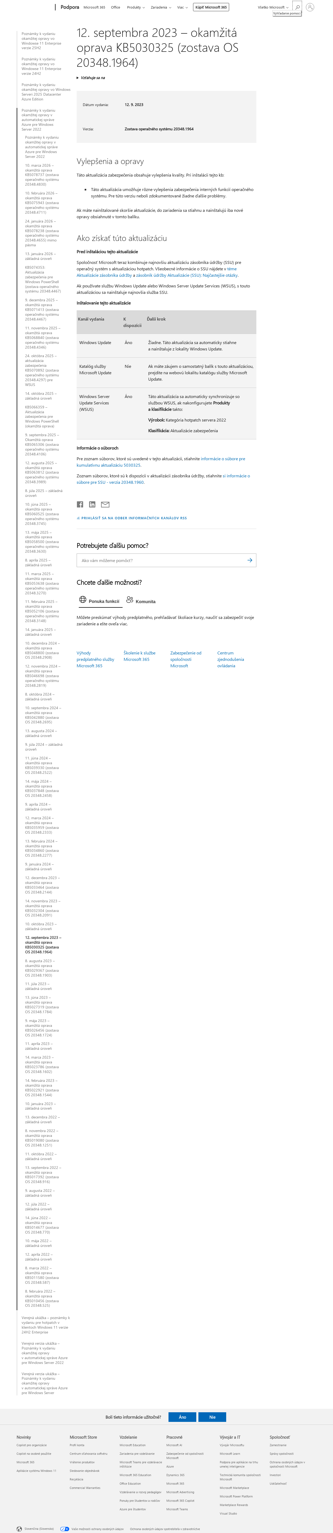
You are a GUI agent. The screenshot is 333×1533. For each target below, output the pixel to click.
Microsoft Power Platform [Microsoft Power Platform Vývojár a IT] (236, 1496)
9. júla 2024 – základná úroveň (43, 747)
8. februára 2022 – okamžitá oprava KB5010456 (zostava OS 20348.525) (42, 1298)
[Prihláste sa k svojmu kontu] (310, 7)
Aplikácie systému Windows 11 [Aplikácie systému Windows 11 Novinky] (36, 1471)
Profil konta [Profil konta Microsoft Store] (77, 1445)
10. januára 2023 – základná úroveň (40, 1106)
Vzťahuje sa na (93, 77)
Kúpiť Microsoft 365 (211, 7)
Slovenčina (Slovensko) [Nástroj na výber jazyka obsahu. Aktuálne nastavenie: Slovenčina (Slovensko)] (39, 1528)
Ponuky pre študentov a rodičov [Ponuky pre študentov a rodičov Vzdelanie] (140, 1501)
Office (115, 7)
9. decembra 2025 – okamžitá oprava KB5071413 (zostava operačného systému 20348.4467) (42, 310)
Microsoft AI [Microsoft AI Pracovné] (174, 1445)
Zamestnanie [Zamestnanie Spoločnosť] (278, 1445)
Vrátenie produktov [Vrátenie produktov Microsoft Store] (82, 1462)
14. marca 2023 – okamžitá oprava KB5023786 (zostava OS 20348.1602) (42, 1064)
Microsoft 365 (94, 7)
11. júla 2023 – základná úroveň (38, 986)
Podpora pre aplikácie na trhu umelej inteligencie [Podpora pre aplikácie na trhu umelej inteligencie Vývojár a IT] (239, 1464)
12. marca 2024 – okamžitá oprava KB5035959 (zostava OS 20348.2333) (42, 825)
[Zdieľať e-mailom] (102, 503)
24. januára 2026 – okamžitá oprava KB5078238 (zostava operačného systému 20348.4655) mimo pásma (42, 233)
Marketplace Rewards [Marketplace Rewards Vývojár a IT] (234, 1505)
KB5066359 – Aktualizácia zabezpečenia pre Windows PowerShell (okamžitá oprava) (42, 417)
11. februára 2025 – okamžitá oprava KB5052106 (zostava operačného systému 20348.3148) (42, 611)
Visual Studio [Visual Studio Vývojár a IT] (228, 1513)
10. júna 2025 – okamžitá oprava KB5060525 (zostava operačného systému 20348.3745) (42, 514)
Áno (182, 1417)
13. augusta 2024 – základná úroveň (41, 733)
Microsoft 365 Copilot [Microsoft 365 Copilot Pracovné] (180, 1501)
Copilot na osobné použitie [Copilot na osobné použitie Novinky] (34, 1454)
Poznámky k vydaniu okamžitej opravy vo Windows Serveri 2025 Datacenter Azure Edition (46, 92)
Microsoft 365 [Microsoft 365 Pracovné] (175, 1483)
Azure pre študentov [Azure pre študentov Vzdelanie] (133, 1509)
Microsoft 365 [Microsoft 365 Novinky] (25, 1462)
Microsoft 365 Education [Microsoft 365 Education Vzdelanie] (135, 1475)
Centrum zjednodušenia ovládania (230, 659)
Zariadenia (159, 7)
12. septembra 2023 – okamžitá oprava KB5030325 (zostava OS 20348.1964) (43, 944)
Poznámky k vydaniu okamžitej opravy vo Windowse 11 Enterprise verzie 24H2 (41, 66)
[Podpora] (69, 7)
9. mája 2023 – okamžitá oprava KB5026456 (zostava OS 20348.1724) (42, 1027)
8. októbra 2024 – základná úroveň (39, 696)
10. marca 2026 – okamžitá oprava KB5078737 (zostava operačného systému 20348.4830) (42, 175)
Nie (212, 1417)
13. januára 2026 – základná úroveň (40, 256)
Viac (180, 7)
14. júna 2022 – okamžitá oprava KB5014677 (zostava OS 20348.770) (42, 1225)
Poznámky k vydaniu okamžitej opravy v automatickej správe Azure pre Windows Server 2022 (38, 120)
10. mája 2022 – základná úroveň (38, 1243)
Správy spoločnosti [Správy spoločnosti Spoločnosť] (282, 1454)
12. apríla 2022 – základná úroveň (39, 1257)
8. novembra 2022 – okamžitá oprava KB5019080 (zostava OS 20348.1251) (42, 1138)
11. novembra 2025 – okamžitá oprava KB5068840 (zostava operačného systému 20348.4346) (42, 338)
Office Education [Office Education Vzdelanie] (130, 1483)
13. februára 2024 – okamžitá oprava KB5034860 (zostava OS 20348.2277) (42, 848)
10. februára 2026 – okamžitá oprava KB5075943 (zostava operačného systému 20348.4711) (42, 203)
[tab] (101, 601)
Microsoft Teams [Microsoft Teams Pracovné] (177, 1509)
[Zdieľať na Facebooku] (80, 503)
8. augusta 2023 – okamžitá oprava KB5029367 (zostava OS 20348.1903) (42, 968)
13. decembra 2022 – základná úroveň (42, 1119)
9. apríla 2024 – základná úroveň (38, 807)
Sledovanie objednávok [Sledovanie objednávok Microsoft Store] (84, 1471)
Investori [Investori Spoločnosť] (275, 1475)
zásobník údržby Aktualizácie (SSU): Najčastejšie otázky (187, 275)
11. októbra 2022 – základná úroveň (41, 1156)
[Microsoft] (35, 7)
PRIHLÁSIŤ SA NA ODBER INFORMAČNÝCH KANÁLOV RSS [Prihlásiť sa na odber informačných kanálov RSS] (134, 518)
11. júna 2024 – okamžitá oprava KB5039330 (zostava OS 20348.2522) (42, 765)
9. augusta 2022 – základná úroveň (40, 1193)
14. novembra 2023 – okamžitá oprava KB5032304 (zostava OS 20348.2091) (42, 908)
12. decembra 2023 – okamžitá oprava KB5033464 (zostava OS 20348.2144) (42, 885)
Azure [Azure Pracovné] (170, 1466)
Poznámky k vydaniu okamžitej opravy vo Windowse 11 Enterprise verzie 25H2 (41, 40)
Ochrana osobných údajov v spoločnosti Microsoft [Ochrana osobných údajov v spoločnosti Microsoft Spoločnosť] (287, 1464)
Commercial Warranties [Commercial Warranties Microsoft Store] (85, 1488)
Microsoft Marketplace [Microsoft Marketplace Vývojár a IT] (234, 1488)
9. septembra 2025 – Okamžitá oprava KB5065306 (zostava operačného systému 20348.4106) (42, 444)
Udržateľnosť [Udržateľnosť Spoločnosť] (278, 1483)
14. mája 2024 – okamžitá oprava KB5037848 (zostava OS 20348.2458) (42, 788)
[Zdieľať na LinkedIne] (90, 503)
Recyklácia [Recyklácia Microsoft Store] (76, 1479)
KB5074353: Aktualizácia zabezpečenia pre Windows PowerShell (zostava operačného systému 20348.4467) (43, 279)
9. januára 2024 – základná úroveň (39, 866)
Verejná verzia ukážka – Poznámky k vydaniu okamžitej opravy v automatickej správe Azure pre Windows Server (45, 1383)
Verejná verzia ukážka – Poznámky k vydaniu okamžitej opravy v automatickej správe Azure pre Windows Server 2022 (45, 1353)
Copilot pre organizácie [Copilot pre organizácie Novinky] (32, 1445)
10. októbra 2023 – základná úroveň (41, 926)
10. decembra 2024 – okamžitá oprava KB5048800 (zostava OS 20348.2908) (42, 650)
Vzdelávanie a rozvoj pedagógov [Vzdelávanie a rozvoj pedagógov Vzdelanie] (140, 1492)
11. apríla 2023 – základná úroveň (39, 1046)
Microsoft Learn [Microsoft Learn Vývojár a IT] (230, 1454)
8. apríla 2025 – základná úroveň (38, 562)
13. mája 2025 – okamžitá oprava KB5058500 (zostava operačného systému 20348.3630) (42, 542)
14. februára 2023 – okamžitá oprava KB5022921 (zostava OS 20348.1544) (42, 1087)
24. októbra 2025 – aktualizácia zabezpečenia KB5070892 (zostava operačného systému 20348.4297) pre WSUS (42, 370)
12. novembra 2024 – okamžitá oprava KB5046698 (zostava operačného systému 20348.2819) (42, 676)
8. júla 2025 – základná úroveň (43, 493)
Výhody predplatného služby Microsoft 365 (95, 659)
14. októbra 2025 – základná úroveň (41, 396)
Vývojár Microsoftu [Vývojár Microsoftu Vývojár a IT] (232, 1445)
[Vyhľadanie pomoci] (297, 7)
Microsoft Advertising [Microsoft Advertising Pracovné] (180, 1492)
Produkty (134, 7)
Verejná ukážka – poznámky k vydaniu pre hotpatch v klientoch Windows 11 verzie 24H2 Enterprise (46, 1325)
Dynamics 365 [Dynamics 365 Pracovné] (175, 1475)
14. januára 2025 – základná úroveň (40, 632)
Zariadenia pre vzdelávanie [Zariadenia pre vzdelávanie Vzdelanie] (137, 1454)
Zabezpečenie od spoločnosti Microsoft (185, 659)
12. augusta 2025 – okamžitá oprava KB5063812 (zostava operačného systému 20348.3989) (42, 473)
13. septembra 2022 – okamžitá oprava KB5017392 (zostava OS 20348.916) (43, 1174)
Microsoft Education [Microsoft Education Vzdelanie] (133, 1445)
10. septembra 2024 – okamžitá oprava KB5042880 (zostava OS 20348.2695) (43, 715)
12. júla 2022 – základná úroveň (38, 1206)
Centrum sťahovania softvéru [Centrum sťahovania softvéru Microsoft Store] (88, 1454)
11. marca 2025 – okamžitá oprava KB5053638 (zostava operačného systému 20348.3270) (42, 583)
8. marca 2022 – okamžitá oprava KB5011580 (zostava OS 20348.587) (42, 1275)
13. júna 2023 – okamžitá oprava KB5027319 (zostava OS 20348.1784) (42, 1004)
